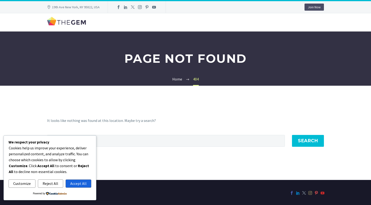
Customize (22, 183)
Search (308, 140)
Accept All (78, 183)
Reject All (50, 183)
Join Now (314, 7)
